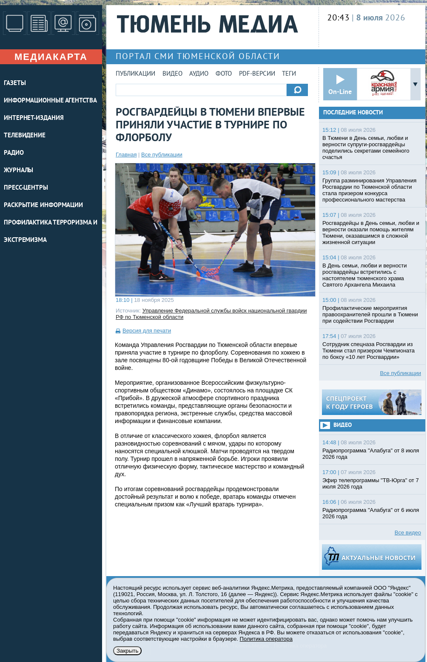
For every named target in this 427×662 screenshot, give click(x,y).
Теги (289, 74)
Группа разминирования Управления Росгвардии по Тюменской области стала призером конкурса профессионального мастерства (369, 190)
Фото (224, 74)
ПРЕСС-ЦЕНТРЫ (26, 188)
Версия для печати (146, 330)
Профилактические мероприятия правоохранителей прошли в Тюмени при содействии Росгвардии (370, 314)
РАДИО (14, 153)
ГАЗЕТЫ (15, 84)
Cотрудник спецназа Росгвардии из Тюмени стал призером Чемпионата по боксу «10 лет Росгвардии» (368, 350)
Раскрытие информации (43, 206)
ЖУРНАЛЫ (18, 171)
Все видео (408, 532)
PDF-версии (257, 74)
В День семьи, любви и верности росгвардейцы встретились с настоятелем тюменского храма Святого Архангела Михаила (364, 275)
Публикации (135, 74)
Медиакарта (51, 56)
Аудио (198, 74)
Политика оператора (266, 639)
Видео (172, 74)
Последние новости (353, 112)
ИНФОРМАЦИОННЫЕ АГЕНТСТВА (50, 101)
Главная (126, 154)
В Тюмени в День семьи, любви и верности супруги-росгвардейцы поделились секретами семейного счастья (366, 147)
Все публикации (161, 154)
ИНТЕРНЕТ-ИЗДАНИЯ (33, 118)
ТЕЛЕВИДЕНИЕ (25, 136)
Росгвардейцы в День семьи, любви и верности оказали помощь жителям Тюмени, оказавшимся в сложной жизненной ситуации (370, 232)
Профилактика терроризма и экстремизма (50, 231)
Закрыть (127, 651)
